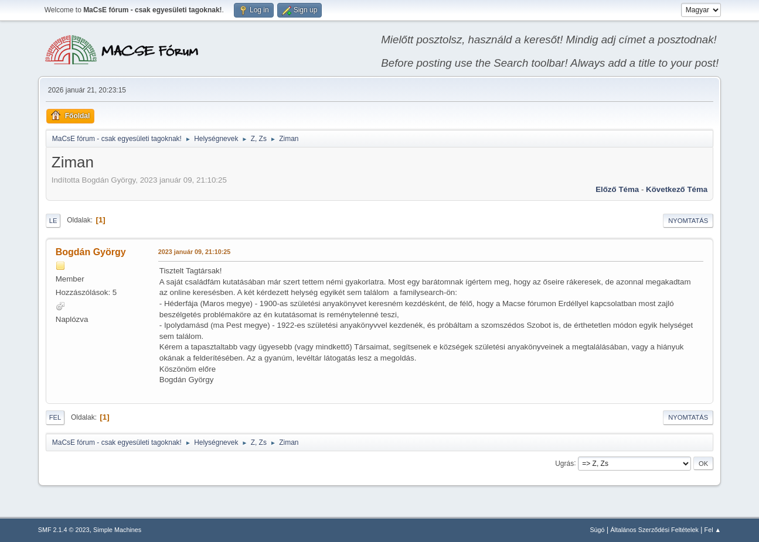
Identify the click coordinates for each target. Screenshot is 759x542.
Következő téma (676, 189)
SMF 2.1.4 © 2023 (64, 529)
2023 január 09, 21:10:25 (194, 251)
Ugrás (564, 463)
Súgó (597, 529)
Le (53, 220)
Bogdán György (91, 252)
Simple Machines (117, 529)
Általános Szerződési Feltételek (654, 529)
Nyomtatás (688, 220)
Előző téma (617, 189)
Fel (55, 417)
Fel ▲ (712, 529)
